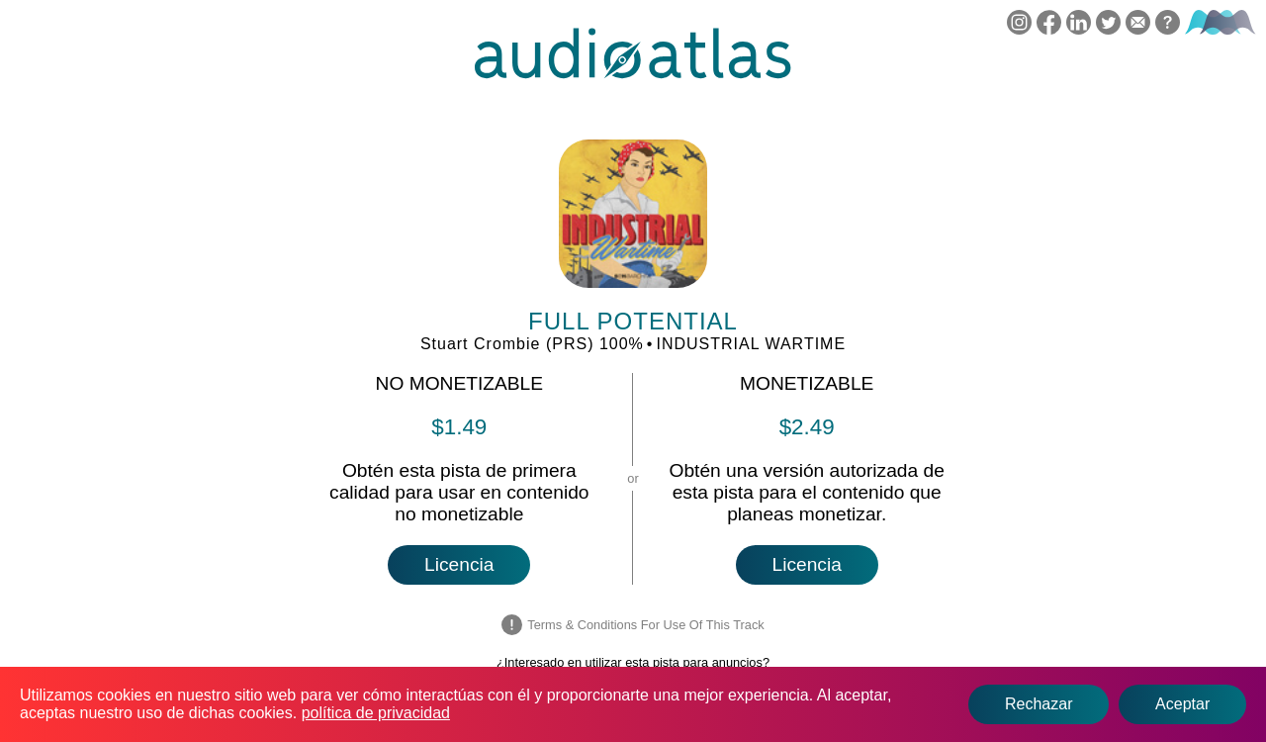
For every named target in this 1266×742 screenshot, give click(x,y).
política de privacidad (376, 712)
